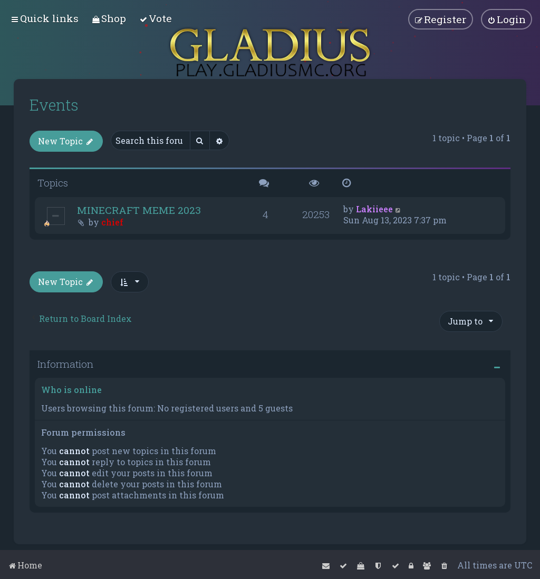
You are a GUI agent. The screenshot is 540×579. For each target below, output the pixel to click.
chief (112, 221)
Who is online (71, 389)
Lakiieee (374, 208)
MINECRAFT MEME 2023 (139, 209)
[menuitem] (109, 18)
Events (54, 105)
